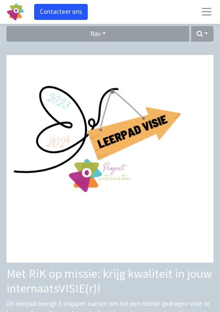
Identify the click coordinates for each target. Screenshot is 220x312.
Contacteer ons (61, 11)
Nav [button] (95, 33)
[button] (202, 34)
